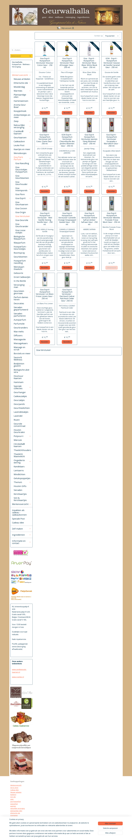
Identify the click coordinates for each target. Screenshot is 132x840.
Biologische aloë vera (21, 370)
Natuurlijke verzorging (22, 126)
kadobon (13, 795)
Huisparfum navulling (20, 261)
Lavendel (18, 415)
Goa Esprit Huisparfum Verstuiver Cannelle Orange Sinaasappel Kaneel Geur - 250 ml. (67, 219)
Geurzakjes (19, 400)
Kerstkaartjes (20, 494)
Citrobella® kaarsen (19, 445)
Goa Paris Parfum (22, 158)
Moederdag (19, 86)
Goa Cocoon (21, 208)
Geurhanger (20, 392)
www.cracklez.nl (18, 677)
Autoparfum (20, 319)
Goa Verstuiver (22, 216)
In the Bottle (20, 281)
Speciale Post (18, 518)
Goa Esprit (23, 198)
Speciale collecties (22, 387)
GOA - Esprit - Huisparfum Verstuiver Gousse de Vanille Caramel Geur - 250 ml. (111, 63)
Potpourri (22, 436)
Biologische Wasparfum (19, 237)
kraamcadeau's (15, 822)
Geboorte (18, 273)
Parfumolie (19, 323)
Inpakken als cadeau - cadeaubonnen (19, 512)
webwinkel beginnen (80, 836)
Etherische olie (22, 83)
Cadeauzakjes (20, 396)
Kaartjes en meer (22, 149)
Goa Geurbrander (21, 225)
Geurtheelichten (22, 408)
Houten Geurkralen (19, 431)
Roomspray (19, 252)
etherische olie (15, 813)
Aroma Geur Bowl (20, 106)
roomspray (14, 815)
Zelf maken (21, 528)
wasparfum (14, 804)
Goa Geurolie (21, 220)
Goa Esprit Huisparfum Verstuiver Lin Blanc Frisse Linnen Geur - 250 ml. (45, 294)
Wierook (18, 440)
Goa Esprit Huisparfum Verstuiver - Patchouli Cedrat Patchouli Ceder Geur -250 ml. (67, 295)
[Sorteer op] (112, 36)
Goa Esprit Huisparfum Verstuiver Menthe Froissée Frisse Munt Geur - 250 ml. (111, 217)
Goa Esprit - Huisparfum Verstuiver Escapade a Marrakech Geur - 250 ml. (111, 140)
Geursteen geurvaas (22, 292)
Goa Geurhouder (21, 183)
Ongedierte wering (22, 461)
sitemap (68, 836)
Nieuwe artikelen (22, 79)
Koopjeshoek (20, 111)
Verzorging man (22, 286)
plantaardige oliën (16, 811)
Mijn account (67, 28)
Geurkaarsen (20, 137)
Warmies (22, 90)
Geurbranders (21, 327)
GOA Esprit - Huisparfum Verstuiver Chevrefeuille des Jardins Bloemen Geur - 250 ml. (67, 140)
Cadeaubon (19, 141)
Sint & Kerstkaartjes (20, 499)
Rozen (17, 419)
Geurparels (19, 404)
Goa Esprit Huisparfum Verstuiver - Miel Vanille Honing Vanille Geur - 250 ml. (44, 219)
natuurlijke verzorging (17, 808)
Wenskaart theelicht (19, 268)
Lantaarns (19, 470)
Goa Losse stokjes (20, 231)
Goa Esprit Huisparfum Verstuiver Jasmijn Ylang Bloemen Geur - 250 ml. (89, 139)
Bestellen (44, 113)
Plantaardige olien (20, 95)
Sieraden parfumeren (20, 314)
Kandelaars (19, 466)
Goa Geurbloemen (22, 176)
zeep (12, 799)
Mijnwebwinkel (98, 836)
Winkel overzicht (21, 75)
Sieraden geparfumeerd (21, 308)
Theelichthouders (22, 450)
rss (72, 836)
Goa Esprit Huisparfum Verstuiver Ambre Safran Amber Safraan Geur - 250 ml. (89, 219)
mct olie (13, 797)
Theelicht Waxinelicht (19, 455)
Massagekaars (21, 343)
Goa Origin (20, 212)
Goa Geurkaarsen (21, 203)
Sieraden (18, 490)
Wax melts (19, 331)
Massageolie (20, 339)
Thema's (22, 482)
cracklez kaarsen (15, 820)
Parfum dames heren (21, 298)
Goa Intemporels (23, 189)
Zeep (22, 121)
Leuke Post (19, 145)
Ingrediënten (21, 534)
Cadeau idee (18, 522)
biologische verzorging (17, 825)
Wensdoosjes (20, 153)
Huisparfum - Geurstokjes (20, 247)
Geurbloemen (20, 256)
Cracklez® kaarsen (22, 132)
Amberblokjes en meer (22, 116)
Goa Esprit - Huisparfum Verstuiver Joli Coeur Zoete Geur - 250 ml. (44, 139)
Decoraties (19, 303)
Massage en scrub (19, 348)
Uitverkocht (111, 267)
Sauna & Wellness (18, 358)
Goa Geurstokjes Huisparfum (21, 169)
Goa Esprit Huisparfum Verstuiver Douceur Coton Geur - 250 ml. (44, 63)
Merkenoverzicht (21, 504)
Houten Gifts (20, 486)
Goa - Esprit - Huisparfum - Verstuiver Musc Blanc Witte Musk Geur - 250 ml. (89, 63)
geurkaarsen (14, 818)
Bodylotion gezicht (19, 364)
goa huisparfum (15, 801)
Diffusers (18, 335)
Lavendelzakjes (21, 412)
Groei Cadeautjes (22, 277)
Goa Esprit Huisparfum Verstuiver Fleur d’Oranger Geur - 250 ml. (67, 63)
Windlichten (19, 474)
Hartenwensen (21, 101)
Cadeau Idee (14, 790)
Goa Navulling (22, 163)
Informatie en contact (21, 542)
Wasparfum (19, 242)
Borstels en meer (22, 353)
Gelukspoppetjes (22, 478)
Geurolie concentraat (19, 424)
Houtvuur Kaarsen (18, 377)
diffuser (12, 827)
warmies (13, 806)
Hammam (18, 382)
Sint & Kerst (14, 788)
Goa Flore (20, 194)
